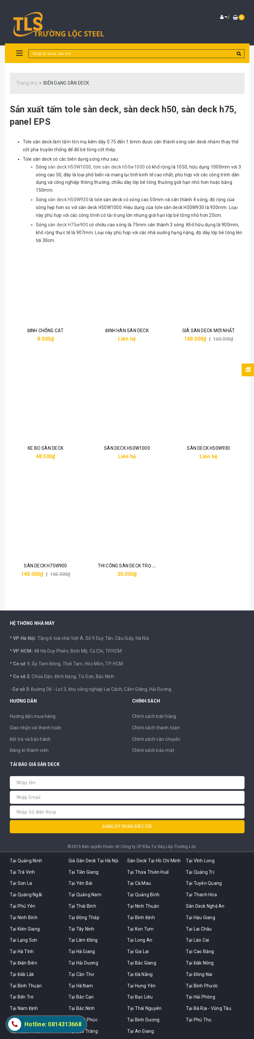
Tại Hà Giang (81, 951)
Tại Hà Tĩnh (22, 951)
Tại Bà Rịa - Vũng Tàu (208, 1008)
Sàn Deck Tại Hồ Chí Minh (154, 860)
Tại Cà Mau (139, 883)
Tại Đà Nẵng (140, 974)
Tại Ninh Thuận (143, 906)
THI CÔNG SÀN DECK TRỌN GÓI (130, 565)
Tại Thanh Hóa (201, 894)
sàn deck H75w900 (68, 224)
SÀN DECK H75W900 (45, 565)
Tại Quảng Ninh (26, 860)
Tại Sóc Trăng (83, 1031)
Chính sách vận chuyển (156, 739)
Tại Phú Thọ (199, 1019)
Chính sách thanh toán (156, 727)
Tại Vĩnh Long (200, 860)
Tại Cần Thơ (81, 974)
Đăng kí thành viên (29, 750)
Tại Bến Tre (22, 996)
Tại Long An (140, 940)
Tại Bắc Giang (141, 963)
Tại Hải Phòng (200, 996)
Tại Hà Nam (80, 985)
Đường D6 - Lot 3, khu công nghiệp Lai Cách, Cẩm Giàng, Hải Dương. (92, 689)
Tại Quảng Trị (200, 872)
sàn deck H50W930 (68, 199)
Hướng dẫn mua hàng (33, 716)
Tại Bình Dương (143, 1019)
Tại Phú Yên (23, 906)
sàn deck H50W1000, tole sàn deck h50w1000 (96, 167)
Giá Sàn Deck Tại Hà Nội (93, 860)
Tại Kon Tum (140, 929)
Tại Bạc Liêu (140, 996)
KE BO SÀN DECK (45, 448)
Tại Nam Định (24, 1008)
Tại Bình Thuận (26, 985)
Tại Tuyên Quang (204, 883)
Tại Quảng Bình (143, 894)
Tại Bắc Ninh (81, 1008)
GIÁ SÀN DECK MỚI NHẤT (208, 330)
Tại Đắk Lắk (22, 974)
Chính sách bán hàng (154, 716)
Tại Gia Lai (138, 951)
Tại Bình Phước (202, 985)
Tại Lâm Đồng (83, 940)
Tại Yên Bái (80, 883)
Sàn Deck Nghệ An (205, 906)
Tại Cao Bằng (200, 951)
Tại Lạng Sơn (23, 940)
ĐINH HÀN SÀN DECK (127, 330)
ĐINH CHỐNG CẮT (45, 330)
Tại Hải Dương (83, 963)
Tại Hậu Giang (200, 917)
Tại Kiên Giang (25, 929)
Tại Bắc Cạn (81, 996)
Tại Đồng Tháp (83, 917)
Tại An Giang (140, 1031)
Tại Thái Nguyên (144, 1008)
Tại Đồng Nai (199, 974)
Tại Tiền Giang (83, 872)
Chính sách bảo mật (153, 750)
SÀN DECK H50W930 (208, 448)
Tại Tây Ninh (81, 929)
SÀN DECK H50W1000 (127, 448)
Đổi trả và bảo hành (30, 739)
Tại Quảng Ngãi (26, 894)
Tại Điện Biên (23, 963)
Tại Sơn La (21, 883)
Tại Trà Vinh (22, 872)
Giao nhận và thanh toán (36, 727)
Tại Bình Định (141, 917)
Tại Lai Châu (199, 929)
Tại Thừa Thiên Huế (148, 872)
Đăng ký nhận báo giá (127, 826)
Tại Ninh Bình (23, 917)
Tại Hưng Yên (141, 985)
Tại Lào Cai (197, 940)
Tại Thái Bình (82, 906)
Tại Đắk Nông (200, 963)
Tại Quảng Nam (84, 894)
